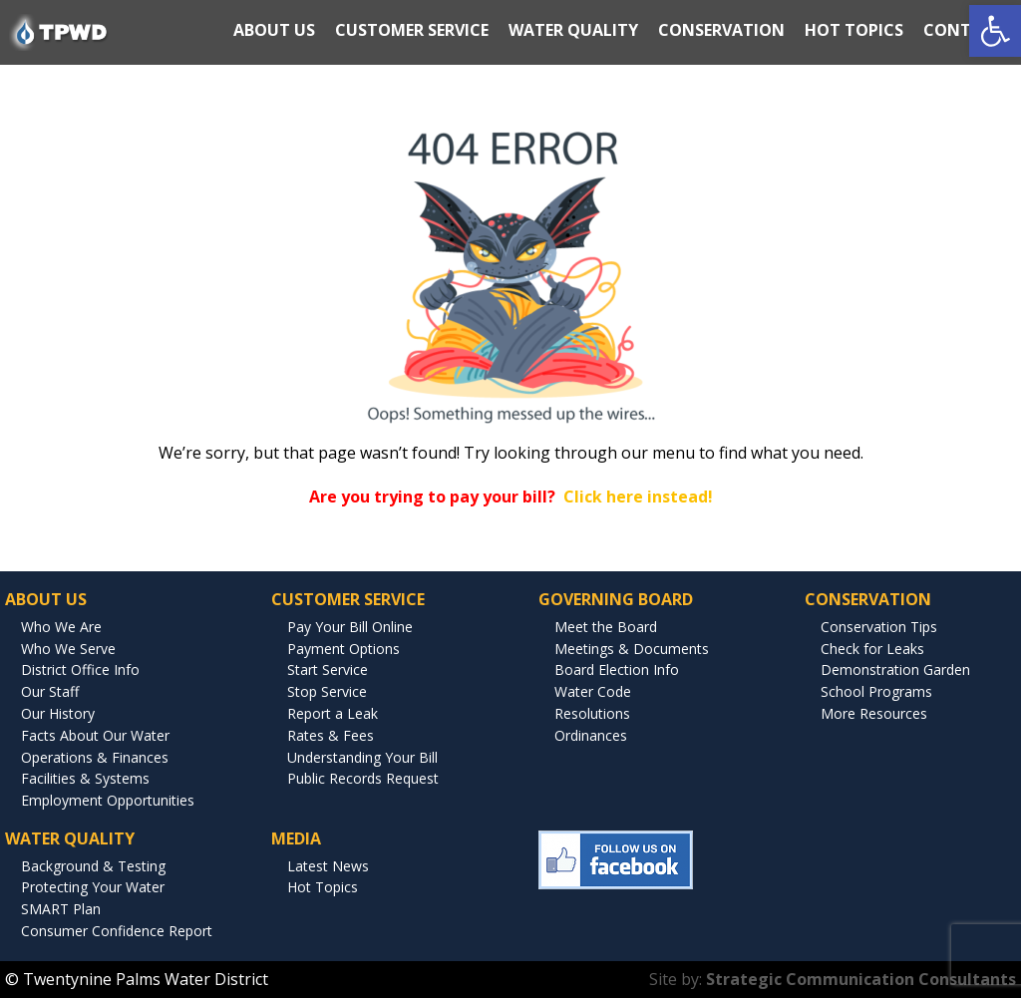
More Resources (874, 713)
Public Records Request (363, 778)
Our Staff (50, 691)
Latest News (328, 865)
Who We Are (61, 626)
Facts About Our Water (95, 735)
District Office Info (80, 669)
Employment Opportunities (107, 800)
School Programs (876, 691)
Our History (58, 713)
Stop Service (327, 691)
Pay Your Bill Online (350, 626)
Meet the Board (605, 626)
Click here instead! (638, 496)
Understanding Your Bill (362, 757)
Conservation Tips (879, 626)
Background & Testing (93, 865)
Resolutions (592, 713)
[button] (995, 31)
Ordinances (590, 735)
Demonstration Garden (895, 669)
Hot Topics (322, 886)
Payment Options (343, 648)
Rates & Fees (330, 735)
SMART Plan (61, 908)
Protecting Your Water (93, 886)
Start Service (327, 669)
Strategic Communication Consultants (861, 979)
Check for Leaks (872, 648)
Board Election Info (616, 669)
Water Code (592, 691)
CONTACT (963, 30)
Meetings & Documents (631, 648)
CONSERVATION (721, 30)
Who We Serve (68, 648)
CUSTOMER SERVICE (412, 30)
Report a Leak (332, 713)
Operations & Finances (95, 757)
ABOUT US (274, 30)
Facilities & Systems (85, 778)
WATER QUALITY (573, 30)
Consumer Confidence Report (116, 930)
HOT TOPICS (854, 30)
